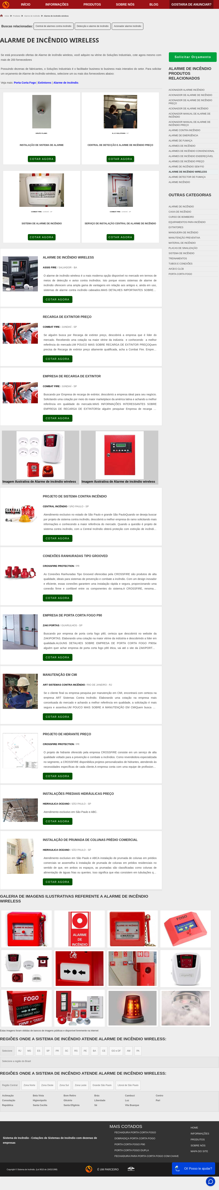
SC (66, 975)
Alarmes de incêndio (182, 146)
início (25, 4)
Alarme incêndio (179, 182)
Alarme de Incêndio (65, 82)
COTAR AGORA (20, 160)
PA (138, 975)
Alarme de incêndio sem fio (186, 166)
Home (194, 1051)
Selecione (7, 975)
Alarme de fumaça (180, 140)
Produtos (92, 4)
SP (48, 975)
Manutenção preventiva (184, 237)
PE (85, 975)
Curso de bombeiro (181, 217)
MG (29, 975)
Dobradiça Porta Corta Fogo (135, 1061)
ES (38, 975)
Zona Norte (29, 1010)
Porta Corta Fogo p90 (130, 1066)
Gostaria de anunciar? (191, 4)
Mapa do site (199, 1070)
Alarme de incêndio (181, 206)
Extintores (44, 82)
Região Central (9, 1010)
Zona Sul (64, 1010)
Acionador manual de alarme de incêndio (190, 115)
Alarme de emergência (183, 135)
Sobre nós (125, 4)
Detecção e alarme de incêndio (93, 26)
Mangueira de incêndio (183, 232)
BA (94, 975)
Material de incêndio (182, 243)
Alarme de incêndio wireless (188, 171)
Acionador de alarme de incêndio (190, 95)
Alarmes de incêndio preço (186, 161)
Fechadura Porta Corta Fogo (135, 1056)
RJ (19, 975)
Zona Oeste (47, 1010)
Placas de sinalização (183, 248)
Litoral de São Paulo (128, 1010)
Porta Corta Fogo (25, 82)
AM (128, 975)
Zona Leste (80, 1010)
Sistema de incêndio (181, 253)
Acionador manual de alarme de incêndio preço (190, 123)
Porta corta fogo (180, 274)
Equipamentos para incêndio (187, 222)
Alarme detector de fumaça (187, 177)
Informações (56, 4)
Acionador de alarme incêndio (188, 108)
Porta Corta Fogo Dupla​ (132, 1070)
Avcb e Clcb (176, 269)
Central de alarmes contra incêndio (53, 26)
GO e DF (116, 975)
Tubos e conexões (180, 263)
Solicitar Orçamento (193, 57)
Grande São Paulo (102, 1010)
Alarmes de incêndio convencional (192, 151)
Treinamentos (178, 258)
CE (103, 975)
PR (57, 975)
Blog (153, 4)
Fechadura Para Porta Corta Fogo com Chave (147, 1075)
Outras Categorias (190, 195)
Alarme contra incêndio (184, 130)
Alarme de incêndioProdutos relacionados (190, 73)
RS (76, 975)
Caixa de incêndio (180, 211)
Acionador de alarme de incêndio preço (190, 102)
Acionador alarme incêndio (127, 26)
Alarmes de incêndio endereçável (191, 156)
